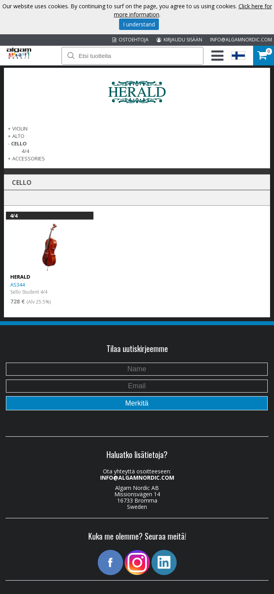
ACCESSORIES (28, 158)
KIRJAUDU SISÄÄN (179, 39)
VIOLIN (20, 128)
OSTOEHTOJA (130, 39)
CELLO (19, 143)
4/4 (25, 151)
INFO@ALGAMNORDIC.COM (241, 39)
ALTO (18, 136)
